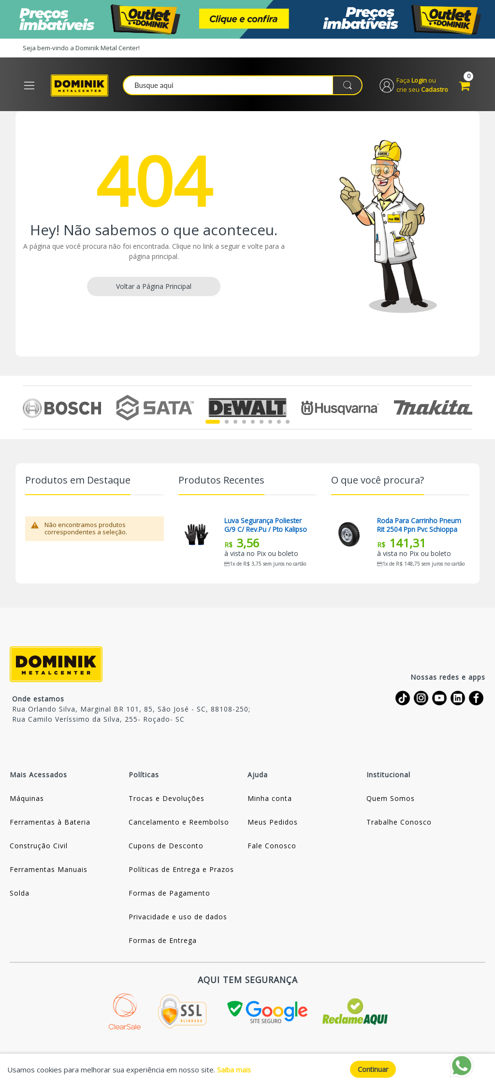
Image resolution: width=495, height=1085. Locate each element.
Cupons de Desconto (166, 847)
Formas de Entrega (163, 942)
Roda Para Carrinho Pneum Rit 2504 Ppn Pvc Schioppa (420, 527)
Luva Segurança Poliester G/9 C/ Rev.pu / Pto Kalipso (266, 527)
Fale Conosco (272, 847)
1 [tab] (212, 424)
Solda (19, 894)
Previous (28, 409)
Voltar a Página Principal (153, 288)
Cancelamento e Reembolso (179, 823)
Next (466, 409)
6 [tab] (261, 424)
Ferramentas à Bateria (50, 823)
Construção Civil (39, 847)
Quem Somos (390, 800)
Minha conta (270, 800)
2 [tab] (227, 424)
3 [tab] (235, 424)
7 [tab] (270, 424)
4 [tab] (244, 424)
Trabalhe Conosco (399, 823)
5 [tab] (253, 424)
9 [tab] (288, 424)
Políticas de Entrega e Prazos (181, 871)
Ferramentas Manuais (48, 871)
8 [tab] (279, 424)
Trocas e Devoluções (166, 800)
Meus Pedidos (273, 823)
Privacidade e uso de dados (178, 918)
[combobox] (246, 86)
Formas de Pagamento (169, 894)
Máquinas (27, 800)
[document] (247, 1069)
